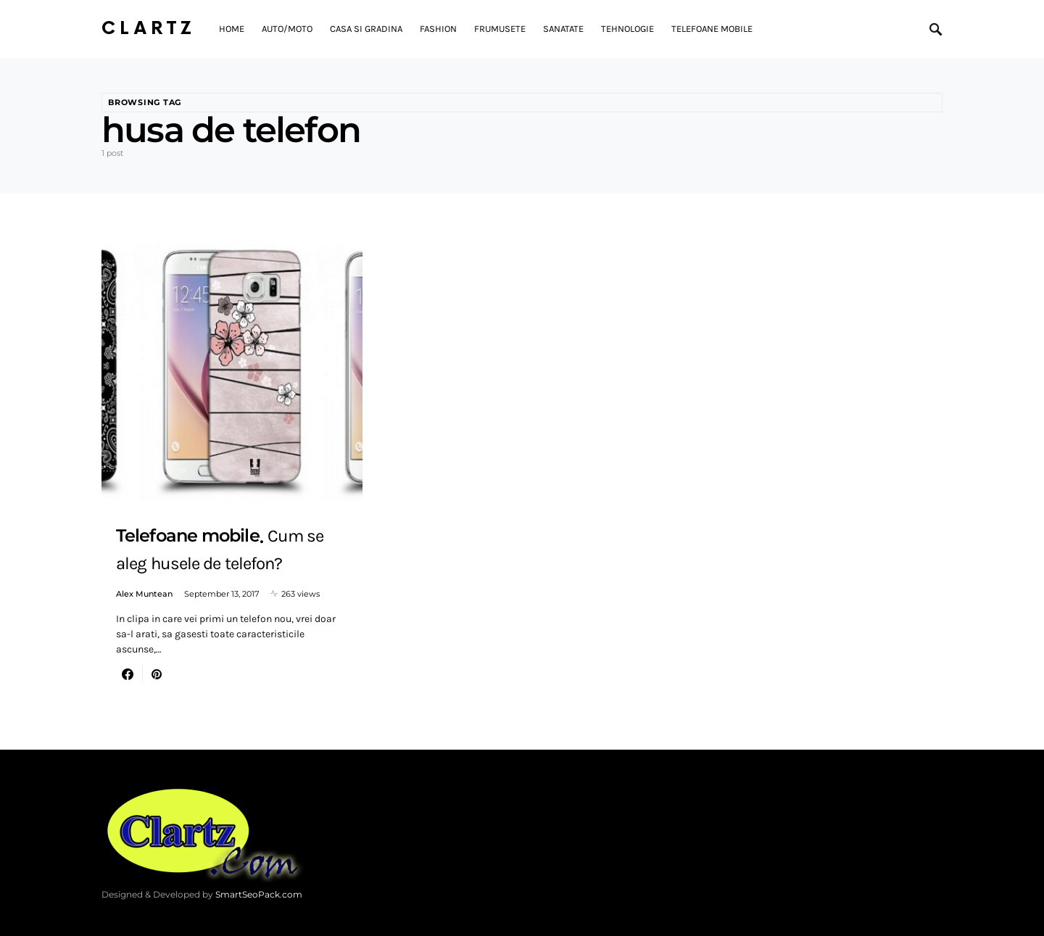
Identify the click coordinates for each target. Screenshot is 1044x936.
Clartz (149, 28)
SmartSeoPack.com (258, 894)
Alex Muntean (144, 594)
